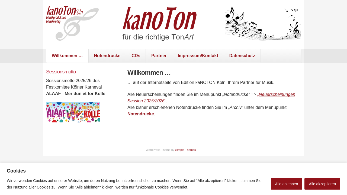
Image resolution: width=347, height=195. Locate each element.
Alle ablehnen (286, 184)
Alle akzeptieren (322, 184)
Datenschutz (242, 55)
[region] (173, 179)
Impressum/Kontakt (198, 55)
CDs (135, 55)
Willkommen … (67, 55)
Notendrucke (107, 55)
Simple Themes (185, 149)
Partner (158, 55)
